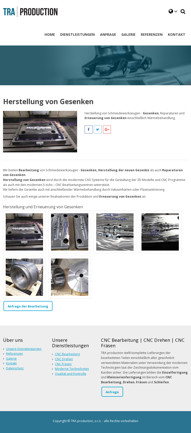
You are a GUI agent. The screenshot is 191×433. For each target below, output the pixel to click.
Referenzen (14, 353)
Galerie (11, 358)
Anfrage (112, 392)
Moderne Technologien (72, 369)
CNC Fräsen (63, 364)
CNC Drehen (64, 359)
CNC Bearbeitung (67, 354)
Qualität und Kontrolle (70, 374)
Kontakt (11, 363)
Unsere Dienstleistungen (24, 349)
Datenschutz (15, 368)
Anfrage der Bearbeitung (28, 306)
